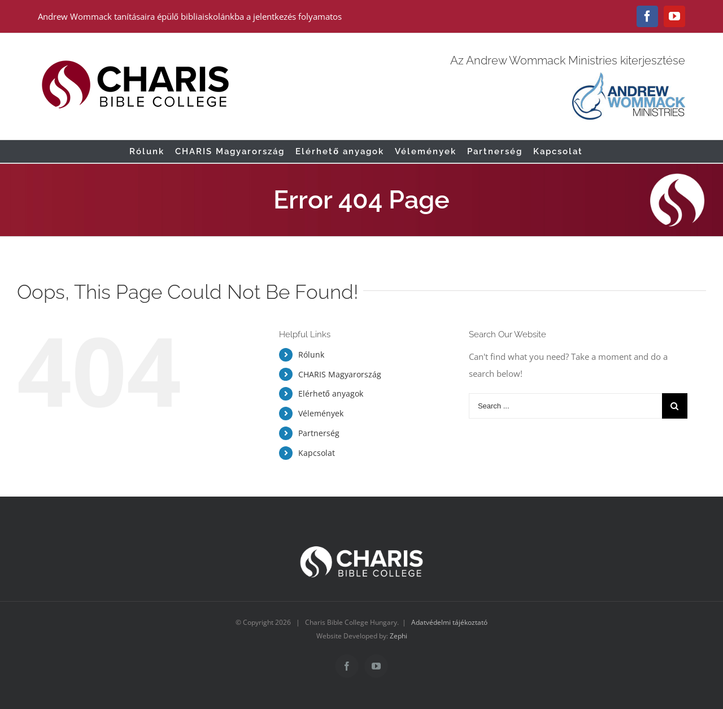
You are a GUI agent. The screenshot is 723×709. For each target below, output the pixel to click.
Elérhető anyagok (330, 393)
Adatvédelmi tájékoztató (449, 622)
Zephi (398, 636)
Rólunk (311, 354)
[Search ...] (565, 406)
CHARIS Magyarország (339, 374)
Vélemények (320, 413)
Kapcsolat (316, 452)
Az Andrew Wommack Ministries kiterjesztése (567, 60)
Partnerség (318, 433)
